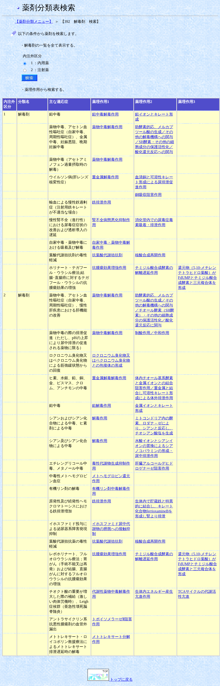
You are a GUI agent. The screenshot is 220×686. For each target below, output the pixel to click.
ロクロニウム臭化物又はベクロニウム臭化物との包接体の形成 (111, 360)
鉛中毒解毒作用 (105, 114)
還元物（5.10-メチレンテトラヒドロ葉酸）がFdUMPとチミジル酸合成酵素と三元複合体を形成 (197, 564)
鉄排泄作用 (101, 202)
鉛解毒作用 (101, 406)
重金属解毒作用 (105, 177)
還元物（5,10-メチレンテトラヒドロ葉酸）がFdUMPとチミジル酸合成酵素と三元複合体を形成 (197, 278)
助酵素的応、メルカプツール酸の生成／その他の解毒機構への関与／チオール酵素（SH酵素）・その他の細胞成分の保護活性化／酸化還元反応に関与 (154, 310)
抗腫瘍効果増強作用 (109, 268)
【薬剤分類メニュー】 (34, 21)
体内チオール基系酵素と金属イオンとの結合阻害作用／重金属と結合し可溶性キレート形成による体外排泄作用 (154, 388)
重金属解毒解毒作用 (109, 378)
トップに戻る (110, 679)
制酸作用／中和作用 (152, 333)
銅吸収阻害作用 (148, 195)
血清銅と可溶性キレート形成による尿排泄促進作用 (154, 182)
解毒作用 (99, 418)
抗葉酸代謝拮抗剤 (107, 255)
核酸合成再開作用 (150, 255)
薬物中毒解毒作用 (107, 127)
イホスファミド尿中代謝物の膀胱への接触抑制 (111, 529)
